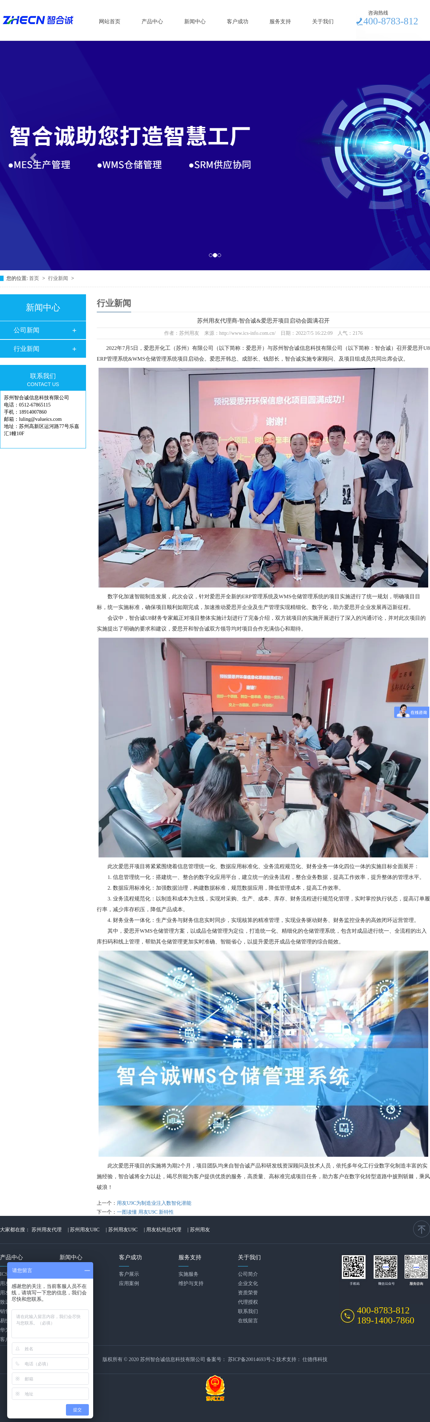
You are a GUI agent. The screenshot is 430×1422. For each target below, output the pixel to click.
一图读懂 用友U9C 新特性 (145, 1212)
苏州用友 (200, 1229)
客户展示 (129, 1274)
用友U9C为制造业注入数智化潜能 (154, 1203)
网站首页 (109, 21)
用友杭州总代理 (163, 1229)
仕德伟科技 (315, 1359)
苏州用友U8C (84, 1229)
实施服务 (188, 1274)
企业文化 (248, 1283)
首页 (34, 278)
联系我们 (248, 1311)
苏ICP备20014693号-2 (251, 1359)
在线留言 (248, 1320)
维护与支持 (191, 1283)
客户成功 (237, 21)
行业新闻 (59, 278)
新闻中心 (195, 21)
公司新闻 (26, 330)
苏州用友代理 (47, 1229)
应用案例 (129, 1283)
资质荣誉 (248, 1292)
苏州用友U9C (123, 1229)
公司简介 (248, 1274)
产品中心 (152, 21)
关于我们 (323, 21)
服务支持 (280, 21)
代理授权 (248, 1302)
